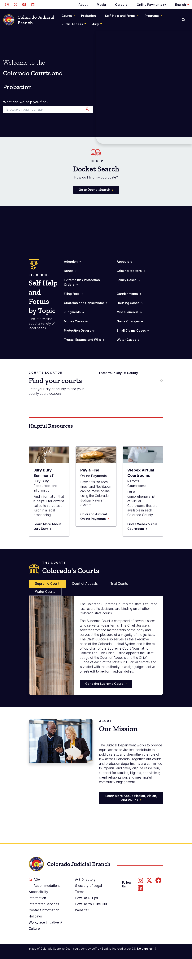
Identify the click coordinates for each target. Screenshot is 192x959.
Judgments (72, 312)
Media (101, 5)
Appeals (123, 261)
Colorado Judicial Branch (29, 20)
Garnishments (127, 294)
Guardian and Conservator (84, 303)
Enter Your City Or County (118, 373)
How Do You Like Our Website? (91, 907)
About (83, 5)
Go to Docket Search (94, 190)
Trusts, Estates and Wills (82, 340)
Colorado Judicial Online (95, 516)
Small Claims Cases (131, 330)
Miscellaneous (127, 312)
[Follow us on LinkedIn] (32, 4)
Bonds (68, 271)
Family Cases (127, 280)
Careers (121, 5)
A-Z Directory (85, 880)
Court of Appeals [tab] (85, 584)
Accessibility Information (38, 895)
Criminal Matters (129, 271)
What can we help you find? (25, 102)
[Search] (184, 19)
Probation (88, 16)
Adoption (71, 261)
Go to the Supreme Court (104, 684)
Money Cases (74, 321)
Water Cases (126, 340)
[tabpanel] (96, 645)
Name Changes (128, 321)
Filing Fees (72, 294)
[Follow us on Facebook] (24, 4)
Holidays (35, 916)
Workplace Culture (46, 924)
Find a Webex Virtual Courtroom (142, 526)
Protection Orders (77, 330)
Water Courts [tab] (45, 592)
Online (151, 5)
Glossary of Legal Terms (88, 889)
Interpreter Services (44, 904)
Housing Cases (128, 303)
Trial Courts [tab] (119, 584)
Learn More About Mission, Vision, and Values (131, 798)
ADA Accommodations (44, 883)
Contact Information (44, 910)
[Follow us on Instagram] (6, 4)
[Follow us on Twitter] (15, 4)
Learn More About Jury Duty (47, 526)
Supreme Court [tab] (47, 584)
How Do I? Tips (86, 898)
